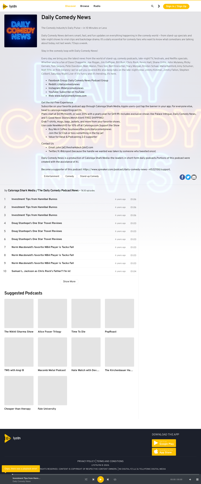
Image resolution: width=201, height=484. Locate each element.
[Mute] (190, 479)
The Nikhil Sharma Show (18, 331)
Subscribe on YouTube (71, 92)
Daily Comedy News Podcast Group (88, 80)
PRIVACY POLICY (86, 461)
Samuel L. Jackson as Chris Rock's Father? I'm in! (41, 271)
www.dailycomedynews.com (71, 95)
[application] (100, 479)
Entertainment (51, 176)
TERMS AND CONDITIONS (110, 461)
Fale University (47, 409)
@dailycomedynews (72, 88)
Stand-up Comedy (89, 176)
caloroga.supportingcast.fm (66, 110)
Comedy (69, 176)
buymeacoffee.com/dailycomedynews (89, 129)
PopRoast (111, 331)
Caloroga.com (91, 125)
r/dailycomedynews (68, 84)
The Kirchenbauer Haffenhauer (123, 370)
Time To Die (78, 331)
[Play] (100, 479)
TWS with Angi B (14, 370)
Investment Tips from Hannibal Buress (31, 478)
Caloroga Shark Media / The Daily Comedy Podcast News (43, 190)
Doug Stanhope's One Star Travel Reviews (37, 223)
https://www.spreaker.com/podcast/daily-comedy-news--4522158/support (126, 169)
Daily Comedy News (22, 481)
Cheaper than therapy (17, 409)
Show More (69, 281)
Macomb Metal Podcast (52, 370)
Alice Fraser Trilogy (49, 331)
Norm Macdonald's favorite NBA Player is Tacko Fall (43, 247)
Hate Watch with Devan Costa (89, 370)
